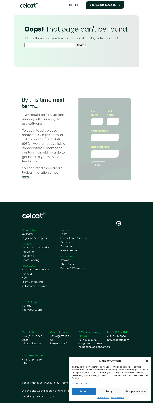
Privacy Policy (117, 397)
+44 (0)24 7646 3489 (32, 361)
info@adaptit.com (118, 340)
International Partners (73, 238)
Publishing (28, 256)
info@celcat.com (32, 343)
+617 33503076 (87, 340)
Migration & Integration (36, 238)
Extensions (28, 266)
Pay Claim (28, 274)
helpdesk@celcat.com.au (94, 347)
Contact (27, 306)
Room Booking (31, 260)
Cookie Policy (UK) (32, 382)
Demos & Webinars (72, 268)
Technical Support (33, 310)
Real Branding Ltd (45, 396)
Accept (84, 391)
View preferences (136, 391)
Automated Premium (34, 286)
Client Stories (68, 264)
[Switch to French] (77, 5)
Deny (109, 391)
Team (63, 234)
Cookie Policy (103, 397)
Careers (65, 242)
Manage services (80, 383)
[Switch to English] (71, 5)
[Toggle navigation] (127, 4)
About (64, 230)
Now (24, 278)
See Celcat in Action (103, 4)
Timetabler (28, 230)
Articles (64, 260)
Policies (66, 382)
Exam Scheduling (32, 282)
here (25, 177)
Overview (27, 234)
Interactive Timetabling (36, 247)
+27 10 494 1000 (116, 336)
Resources (66, 256)
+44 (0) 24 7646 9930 (32, 338)
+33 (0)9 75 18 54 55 (60, 338)
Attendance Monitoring (36, 269)
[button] (146, 360)
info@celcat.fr (59, 343)
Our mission (67, 246)
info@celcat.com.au (90, 343)
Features (27, 244)
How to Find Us (69, 250)
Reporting (28, 252)
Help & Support (31, 302)
